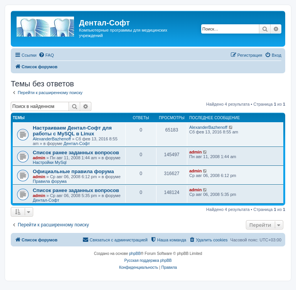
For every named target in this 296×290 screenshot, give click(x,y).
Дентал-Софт (77, 143)
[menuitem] (46, 55)
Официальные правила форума (73, 171)
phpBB (135, 253)
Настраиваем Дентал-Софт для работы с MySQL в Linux (72, 131)
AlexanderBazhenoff (52, 139)
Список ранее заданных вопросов (76, 152)
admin (39, 157)
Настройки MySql (50, 162)
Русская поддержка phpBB (148, 260)
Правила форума (50, 181)
